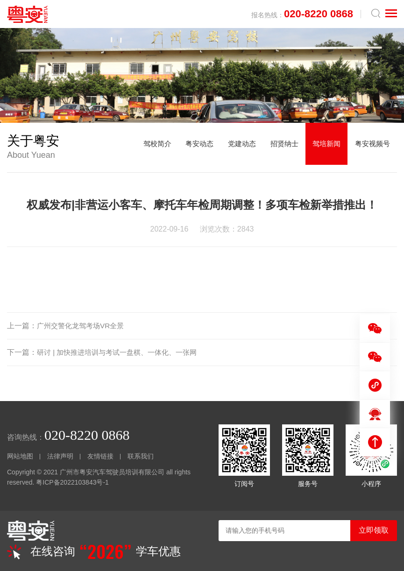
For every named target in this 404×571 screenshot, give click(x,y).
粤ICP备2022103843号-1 (72, 482)
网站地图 (20, 456)
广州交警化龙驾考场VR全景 (83, 326)
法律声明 (60, 456)
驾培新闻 (322, 147)
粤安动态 (188, 147)
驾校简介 (143, 147)
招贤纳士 (277, 147)
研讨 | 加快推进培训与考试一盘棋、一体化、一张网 (122, 352)
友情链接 (100, 456)
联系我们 (141, 456)
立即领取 (374, 530)
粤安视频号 (371, 147)
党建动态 (233, 147)
